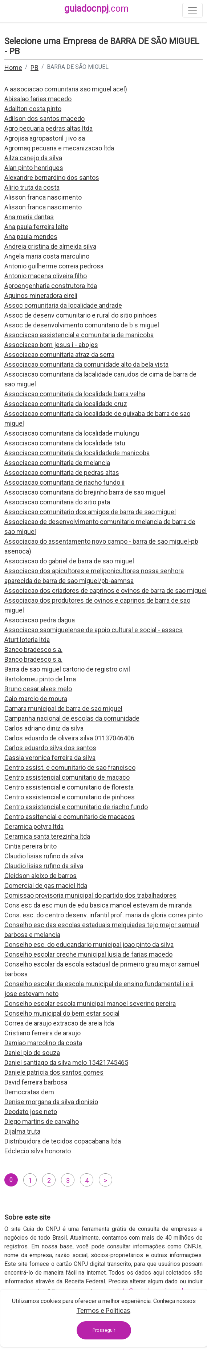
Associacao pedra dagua (39, 620)
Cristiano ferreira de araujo (42, 1033)
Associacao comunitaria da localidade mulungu (71, 433)
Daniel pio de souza (32, 1052)
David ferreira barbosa (35, 1082)
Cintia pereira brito (30, 846)
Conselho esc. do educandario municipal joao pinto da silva (89, 944)
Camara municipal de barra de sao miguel (63, 708)
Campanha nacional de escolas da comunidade (71, 718)
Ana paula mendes (30, 236)
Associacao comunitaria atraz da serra (59, 354)
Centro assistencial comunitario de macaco (67, 777)
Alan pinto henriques (33, 168)
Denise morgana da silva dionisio (51, 1102)
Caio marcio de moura (35, 698)
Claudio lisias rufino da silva (43, 856)
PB (34, 67)
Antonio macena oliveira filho (45, 276)
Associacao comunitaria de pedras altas (61, 472)
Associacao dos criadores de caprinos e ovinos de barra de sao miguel (105, 590)
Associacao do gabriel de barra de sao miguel (69, 561)
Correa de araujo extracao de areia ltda (59, 1023)
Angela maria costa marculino (46, 256)
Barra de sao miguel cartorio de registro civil (67, 669)
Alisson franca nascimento (43, 197)
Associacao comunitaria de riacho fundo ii (64, 482)
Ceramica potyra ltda (34, 826)
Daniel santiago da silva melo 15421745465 (66, 1062)
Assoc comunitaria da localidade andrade (63, 305)
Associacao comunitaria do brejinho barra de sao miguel (84, 492)
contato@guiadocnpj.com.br (147, 1291)
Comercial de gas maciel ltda (45, 885)
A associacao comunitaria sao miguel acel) (65, 89)
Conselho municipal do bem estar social (61, 1013)
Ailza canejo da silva (33, 158)
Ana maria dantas (29, 217)
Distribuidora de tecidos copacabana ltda (62, 1141)
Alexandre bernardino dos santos (51, 177)
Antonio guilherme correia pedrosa (54, 266)
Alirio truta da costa (32, 187)
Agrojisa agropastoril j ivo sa (44, 138)
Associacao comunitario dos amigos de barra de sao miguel (90, 512)
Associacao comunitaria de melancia (57, 463)
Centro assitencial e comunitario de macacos (69, 816)
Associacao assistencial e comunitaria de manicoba (79, 335)
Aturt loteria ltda (27, 639)
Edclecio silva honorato (37, 1151)
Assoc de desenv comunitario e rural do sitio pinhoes (80, 315)
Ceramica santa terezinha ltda (47, 836)
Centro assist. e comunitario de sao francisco (69, 767)
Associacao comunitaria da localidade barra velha (74, 394)
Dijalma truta (22, 1131)
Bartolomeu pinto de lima (40, 679)
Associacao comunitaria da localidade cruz (65, 404)
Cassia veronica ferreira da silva (50, 757)
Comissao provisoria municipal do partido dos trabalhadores (90, 895)
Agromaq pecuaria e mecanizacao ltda (59, 148)
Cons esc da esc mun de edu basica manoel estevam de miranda (98, 905)
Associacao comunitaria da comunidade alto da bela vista (86, 364)
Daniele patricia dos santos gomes (54, 1072)
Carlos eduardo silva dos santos (50, 748)
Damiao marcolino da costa (43, 1043)
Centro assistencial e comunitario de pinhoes (69, 797)
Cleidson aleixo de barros (40, 875)
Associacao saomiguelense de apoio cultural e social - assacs (93, 630)
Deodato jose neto (30, 1111)
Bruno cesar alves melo (38, 689)
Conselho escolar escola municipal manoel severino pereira (90, 1003)
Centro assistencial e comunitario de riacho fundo (76, 807)
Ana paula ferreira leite (36, 227)
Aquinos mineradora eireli (40, 295)
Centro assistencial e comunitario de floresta (69, 787)
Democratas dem (29, 1092)
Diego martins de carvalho (41, 1121)
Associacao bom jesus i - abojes (51, 345)
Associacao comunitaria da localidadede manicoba (77, 453)
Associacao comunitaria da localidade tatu (64, 443)
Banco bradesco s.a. (33, 649)
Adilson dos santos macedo (44, 118)
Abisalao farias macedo (38, 99)
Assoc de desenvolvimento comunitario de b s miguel (81, 325)
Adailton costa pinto (32, 109)
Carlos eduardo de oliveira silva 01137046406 (69, 738)
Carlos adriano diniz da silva (44, 728)
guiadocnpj (96, 8)
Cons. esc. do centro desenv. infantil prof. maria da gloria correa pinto (103, 915)
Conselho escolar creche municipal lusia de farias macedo (88, 954)
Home (13, 67)
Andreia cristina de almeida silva (50, 246)
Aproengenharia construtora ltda (50, 286)
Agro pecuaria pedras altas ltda (48, 128)
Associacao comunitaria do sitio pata (57, 502)
